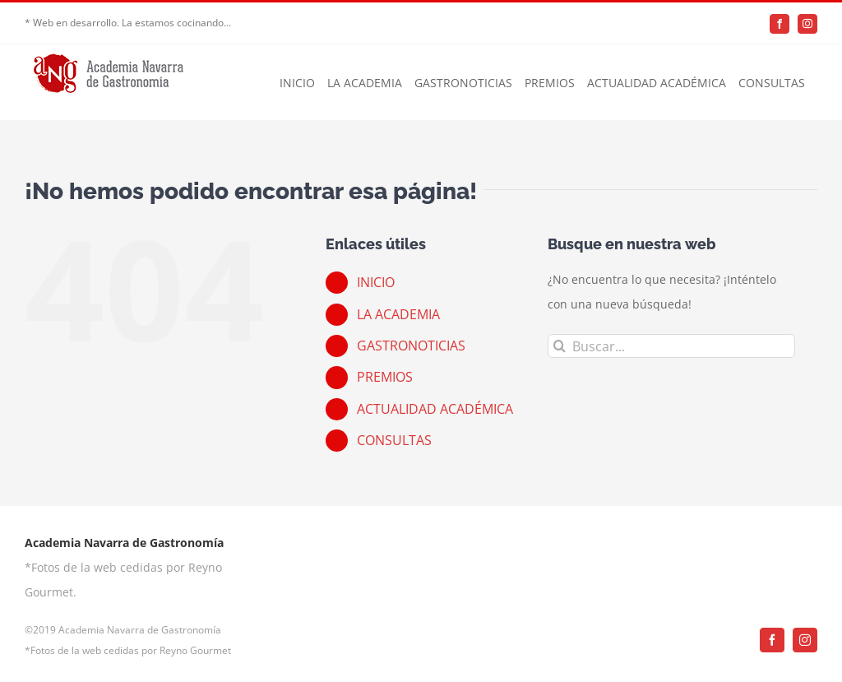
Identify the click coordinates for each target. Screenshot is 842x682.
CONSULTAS (394, 440)
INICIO (376, 282)
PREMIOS (385, 377)
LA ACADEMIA (398, 314)
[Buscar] (559, 346)
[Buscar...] (671, 346)
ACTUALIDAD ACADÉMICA (435, 409)
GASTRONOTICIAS (411, 345)
